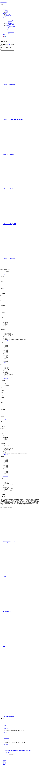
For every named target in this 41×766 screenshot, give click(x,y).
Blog (4, 34)
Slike (6, 10)
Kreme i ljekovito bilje (9, 23)
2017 (6, 355)
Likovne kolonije (8, 15)
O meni (4, 7)
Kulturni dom (7, 333)
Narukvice (10, 21)
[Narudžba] (7, 50)
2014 (6, 351)
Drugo (4, 17)
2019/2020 (7, 356)
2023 (6, 360)
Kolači (6, 29)
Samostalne (7, 14)
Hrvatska (9, 44)
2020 (6, 357)
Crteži (6, 12)
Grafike (6, 11)
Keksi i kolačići (11, 32)
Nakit (6, 18)
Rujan (6, 375)
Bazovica (6, 332)
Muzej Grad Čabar (8, 334)
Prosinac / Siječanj (8, 374)
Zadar (6, 327)
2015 (6, 352)
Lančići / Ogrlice (11, 20)
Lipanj (6, 368)
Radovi (4, 9)
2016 (6, 353)
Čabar (6, 322)
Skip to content (3, 2)
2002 (6, 346)
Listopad (6, 369)
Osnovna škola (7, 335)
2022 (6, 358)
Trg (5, 338)
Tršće (6, 325)
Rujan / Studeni (8, 377)
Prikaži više (5, 340)
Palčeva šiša (7, 336)
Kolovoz (6, 367)
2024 (6, 361)
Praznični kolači (11, 31)
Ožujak (6, 372)
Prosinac (6, 373)
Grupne (6, 16)
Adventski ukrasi (11, 26)
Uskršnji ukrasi (11, 27)
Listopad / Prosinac (8, 370)
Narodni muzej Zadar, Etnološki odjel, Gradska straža (15, 339)
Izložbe (4, 13)
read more (6, 732)
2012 (6, 349)
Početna (4, 6)
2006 (6, 347)
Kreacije (7, 25)
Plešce (6, 323)
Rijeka (6, 324)
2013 (6, 350)
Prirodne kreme (11, 24)
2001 (6, 345)
